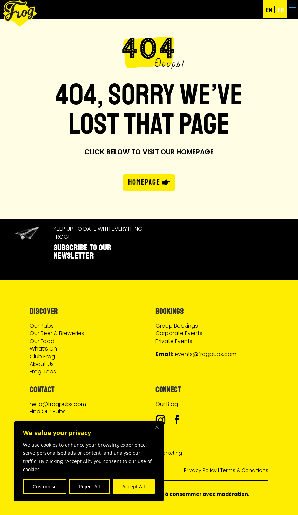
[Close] (157, 427)
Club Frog (42, 356)
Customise (45, 486)
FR (280, 10)
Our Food (42, 341)
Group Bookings (176, 326)
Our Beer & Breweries (57, 333)
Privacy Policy (200, 470)
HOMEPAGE (144, 182)
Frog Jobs (43, 371)
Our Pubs (42, 326)
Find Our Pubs (48, 411)
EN (269, 10)
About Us (42, 364)
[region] (89, 461)
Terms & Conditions (244, 470)
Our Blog (166, 404)
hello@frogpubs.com (58, 404)
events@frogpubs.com (205, 354)
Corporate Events (178, 333)
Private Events (173, 341)
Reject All (89, 486)
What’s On (43, 349)
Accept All (133, 486)
